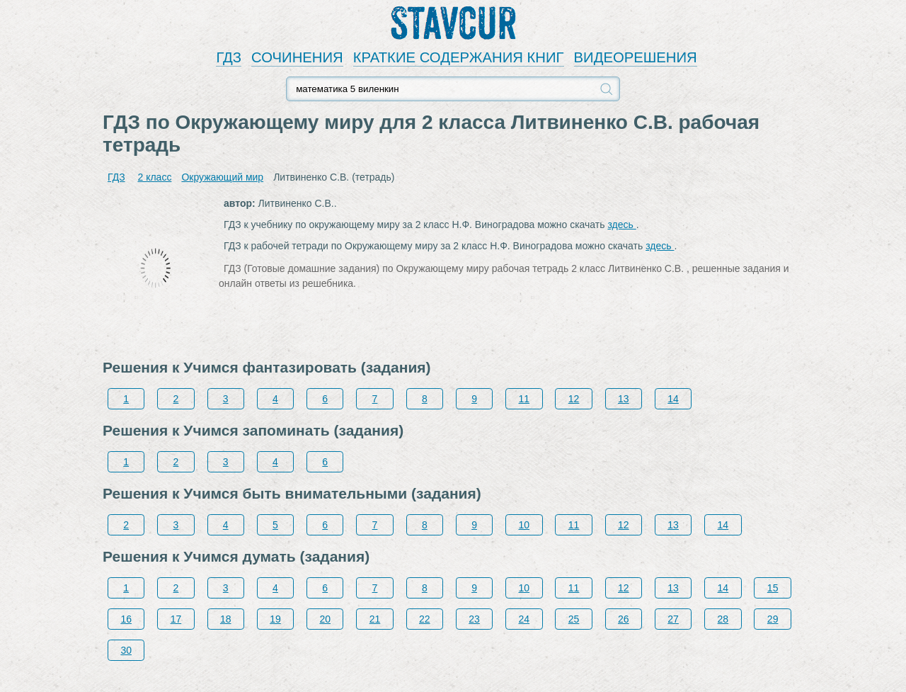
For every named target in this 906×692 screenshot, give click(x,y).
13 (623, 398)
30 (126, 650)
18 (225, 619)
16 (126, 619)
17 (176, 619)
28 (723, 619)
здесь (621, 224)
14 (673, 398)
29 (773, 619)
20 (325, 619)
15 (773, 588)
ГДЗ (228, 57)
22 (424, 619)
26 (623, 619)
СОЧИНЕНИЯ (297, 57)
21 (375, 619)
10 (524, 525)
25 (574, 619)
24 (524, 619)
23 (474, 619)
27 (673, 619)
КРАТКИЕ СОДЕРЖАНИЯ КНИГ (458, 57)
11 (524, 398)
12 (574, 398)
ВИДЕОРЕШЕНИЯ (635, 57)
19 (275, 619)
